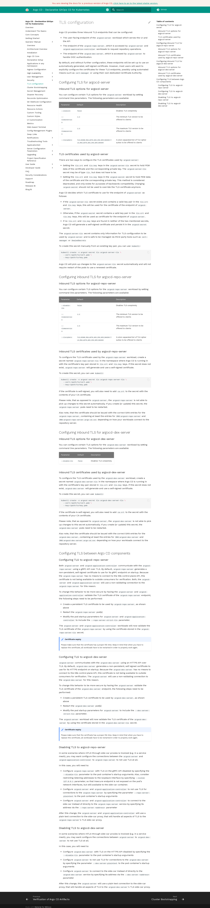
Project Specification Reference (36, 159)
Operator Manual (39, 42)
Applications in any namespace (35, 64)
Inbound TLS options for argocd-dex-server (169, 68)
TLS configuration (35, 84)
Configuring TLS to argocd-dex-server (170, 92)
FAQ (27, 171)
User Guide (39, 164)
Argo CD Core (33, 56)
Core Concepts (32, 35)
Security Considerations (36, 175)
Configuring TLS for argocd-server (169, 26)
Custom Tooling (34, 113)
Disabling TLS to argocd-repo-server (169, 98)
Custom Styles (33, 116)
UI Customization (34, 120)
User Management (40, 76)
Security (40, 80)
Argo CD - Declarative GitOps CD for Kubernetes (39, 22)
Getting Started (32, 38)
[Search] (135, 9)
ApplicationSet (40, 145)
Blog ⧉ (28, 189)
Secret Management (36, 91)
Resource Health (34, 105)
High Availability (40, 73)
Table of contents (165, 21)
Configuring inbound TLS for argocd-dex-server (169, 62)
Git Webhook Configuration (39, 102)
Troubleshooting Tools (37, 141)
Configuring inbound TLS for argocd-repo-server (169, 44)
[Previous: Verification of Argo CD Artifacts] (64, 896)
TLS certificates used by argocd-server (169, 38)
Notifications (40, 138)
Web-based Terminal (36, 127)
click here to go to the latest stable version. (135, 3)
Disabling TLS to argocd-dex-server (169, 104)
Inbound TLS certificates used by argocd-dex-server (170, 74)
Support (29, 179)
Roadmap (29, 182)
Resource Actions (35, 109)
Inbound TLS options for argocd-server (169, 32)
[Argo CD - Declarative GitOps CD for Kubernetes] (27, 9)
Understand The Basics (35, 31)
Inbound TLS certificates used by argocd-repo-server (170, 56)
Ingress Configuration (36, 69)
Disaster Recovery (35, 94)
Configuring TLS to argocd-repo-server (170, 86)
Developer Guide (39, 168)
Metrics (30, 123)
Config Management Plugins (39, 131)
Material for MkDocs (43, 905)
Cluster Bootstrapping (37, 87)
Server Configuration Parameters (40, 149)
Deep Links (32, 134)
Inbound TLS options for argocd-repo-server (169, 50)
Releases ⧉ (30, 186)
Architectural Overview (37, 49)
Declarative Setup (35, 60)
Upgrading (40, 154)
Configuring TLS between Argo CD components (170, 80)
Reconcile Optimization (37, 98)
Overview (29, 27)
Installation (32, 53)
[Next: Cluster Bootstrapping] (145, 896)
